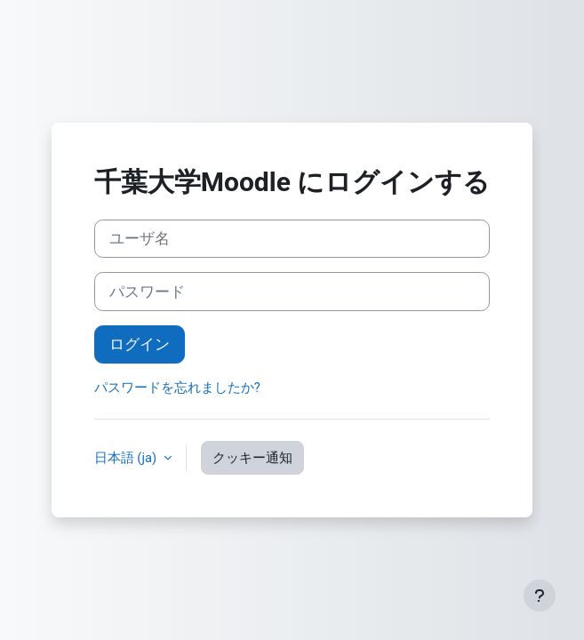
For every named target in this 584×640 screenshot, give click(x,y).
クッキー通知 (252, 458)
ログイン (139, 344)
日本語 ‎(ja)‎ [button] (127, 458)
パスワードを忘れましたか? (177, 388)
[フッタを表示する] (540, 596)
